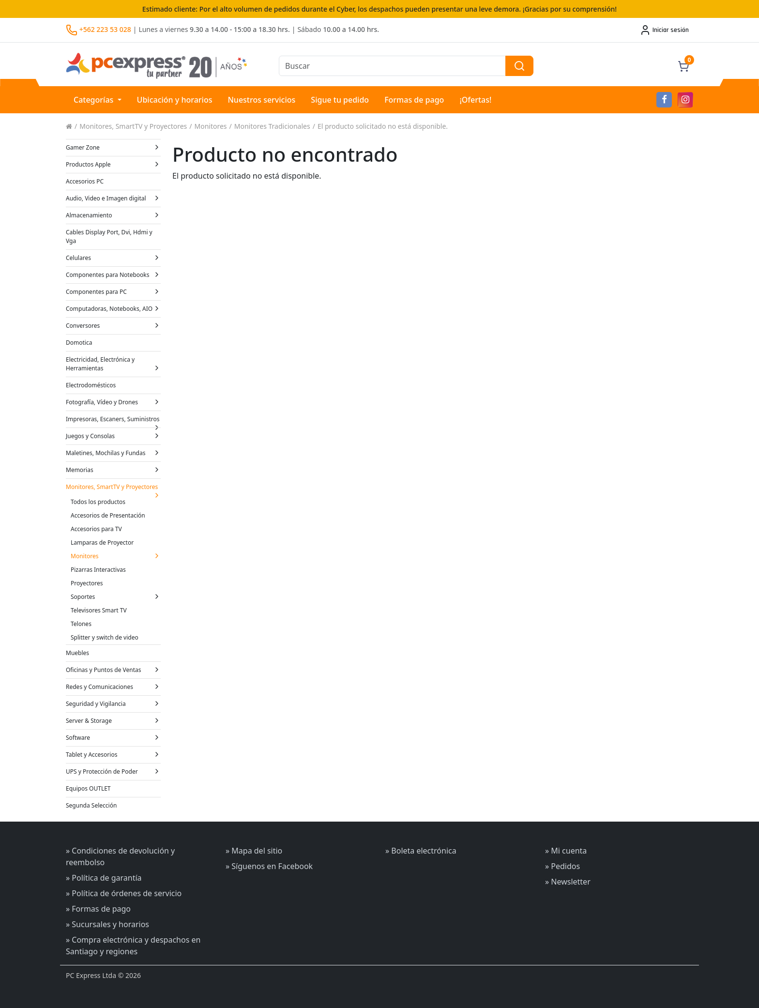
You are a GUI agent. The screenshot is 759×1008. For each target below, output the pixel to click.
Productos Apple (113, 164)
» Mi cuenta (566, 850)
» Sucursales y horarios (107, 924)
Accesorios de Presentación (108, 515)
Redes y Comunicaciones (113, 687)
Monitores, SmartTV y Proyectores (133, 126)
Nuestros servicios (261, 99)
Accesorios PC (85, 181)
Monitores (211, 126)
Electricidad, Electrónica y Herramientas (113, 363)
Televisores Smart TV (99, 610)
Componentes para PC (113, 292)
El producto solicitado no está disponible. (383, 126)
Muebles (77, 653)
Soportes (116, 597)
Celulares (113, 258)
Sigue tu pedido (340, 99)
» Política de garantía (104, 877)
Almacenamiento (113, 215)
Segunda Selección (91, 805)
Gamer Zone (113, 147)
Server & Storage (113, 721)
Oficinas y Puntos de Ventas (113, 670)
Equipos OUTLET (88, 788)
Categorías (95, 99)
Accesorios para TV (96, 529)
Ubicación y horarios (175, 99)
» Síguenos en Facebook (269, 866)
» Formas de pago (98, 908)
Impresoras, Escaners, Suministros (113, 421)
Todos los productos (98, 502)
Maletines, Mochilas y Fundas (113, 453)
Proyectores (87, 583)
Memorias (113, 470)
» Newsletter (568, 881)
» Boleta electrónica (420, 850)
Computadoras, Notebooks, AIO (113, 309)
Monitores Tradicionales (272, 126)
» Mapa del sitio (254, 850)
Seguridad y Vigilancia (113, 704)
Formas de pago (414, 99)
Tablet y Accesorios (113, 754)
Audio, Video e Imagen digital (113, 198)
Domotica (79, 342)
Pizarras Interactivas (98, 569)
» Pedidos (562, 866)
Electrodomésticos (91, 385)
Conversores (113, 325)
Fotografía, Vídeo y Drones (113, 402)
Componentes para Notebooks (113, 275)
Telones (81, 624)
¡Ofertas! (475, 99)
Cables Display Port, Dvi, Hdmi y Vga (109, 236)
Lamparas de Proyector (102, 542)
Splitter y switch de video (104, 637)
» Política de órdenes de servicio (124, 893)
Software (113, 737)
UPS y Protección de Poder (113, 771)
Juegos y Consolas (113, 436)
